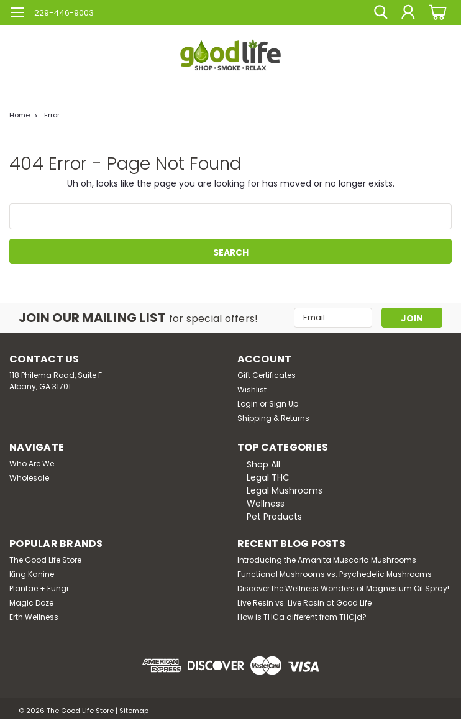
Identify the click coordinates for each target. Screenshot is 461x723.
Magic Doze (31, 602)
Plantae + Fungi (38, 588)
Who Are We (31, 463)
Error (52, 115)
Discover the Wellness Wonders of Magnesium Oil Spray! (343, 588)
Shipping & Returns (273, 418)
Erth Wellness (33, 617)
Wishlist (252, 389)
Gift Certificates (266, 375)
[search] (380, 12)
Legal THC (268, 477)
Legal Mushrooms (284, 490)
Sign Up (283, 403)
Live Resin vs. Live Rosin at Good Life (304, 602)
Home (19, 115)
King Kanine (31, 574)
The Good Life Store (45, 560)
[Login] (408, 12)
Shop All (263, 464)
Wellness (266, 503)
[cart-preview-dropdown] (436, 12)
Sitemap (133, 711)
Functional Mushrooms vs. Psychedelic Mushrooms (334, 574)
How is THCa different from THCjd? (302, 617)
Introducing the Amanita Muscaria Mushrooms (326, 560)
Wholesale (29, 477)
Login (247, 403)
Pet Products (274, 516)
